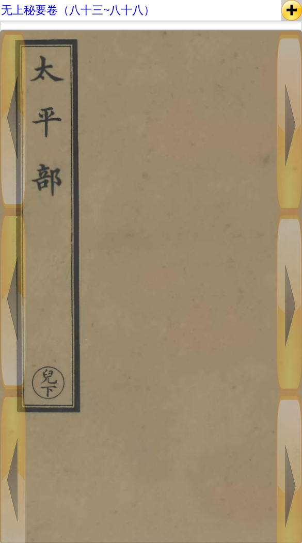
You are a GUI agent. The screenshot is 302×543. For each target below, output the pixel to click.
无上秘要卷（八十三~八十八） (78, 10)
